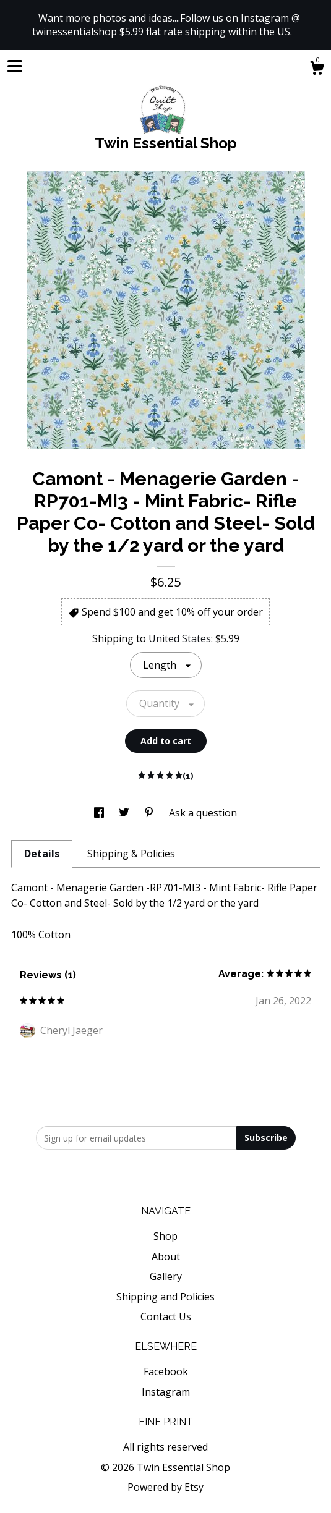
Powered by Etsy (165, 1487)
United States (179, 638)
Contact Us (165, 1316)
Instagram (166, 1392)
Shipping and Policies (165, 1296)
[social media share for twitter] (125, 813)
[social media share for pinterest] (150, 813)
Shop (165, 1236)
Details (41, 853)
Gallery (166, 1276)
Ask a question (203, 813)
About (166, 1256)
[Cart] (317, 69)
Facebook (166, 1371)
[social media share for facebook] (100, 813)
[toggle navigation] (14, 66)
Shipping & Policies (131, 853)
